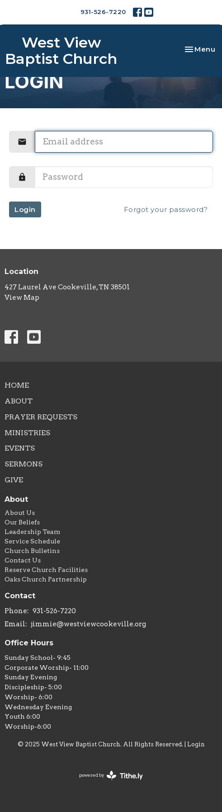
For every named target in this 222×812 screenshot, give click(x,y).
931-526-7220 (103, 11)
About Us (20, 512)
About (19, 401)
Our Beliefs (22, 522)
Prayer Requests (41, 417)
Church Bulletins (32, 550)
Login (25, 209)
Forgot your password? (166, 209)
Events (20, 448)
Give (14, 480)
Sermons (24, 464)
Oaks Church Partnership (46, 579)
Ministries (27, 432)
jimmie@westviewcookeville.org (88, 624)
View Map (22, 297)
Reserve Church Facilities (46, 569)
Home (17, 385)
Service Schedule (32, 541)
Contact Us (23, 560)
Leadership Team (32, 531)
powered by (111, 775)
